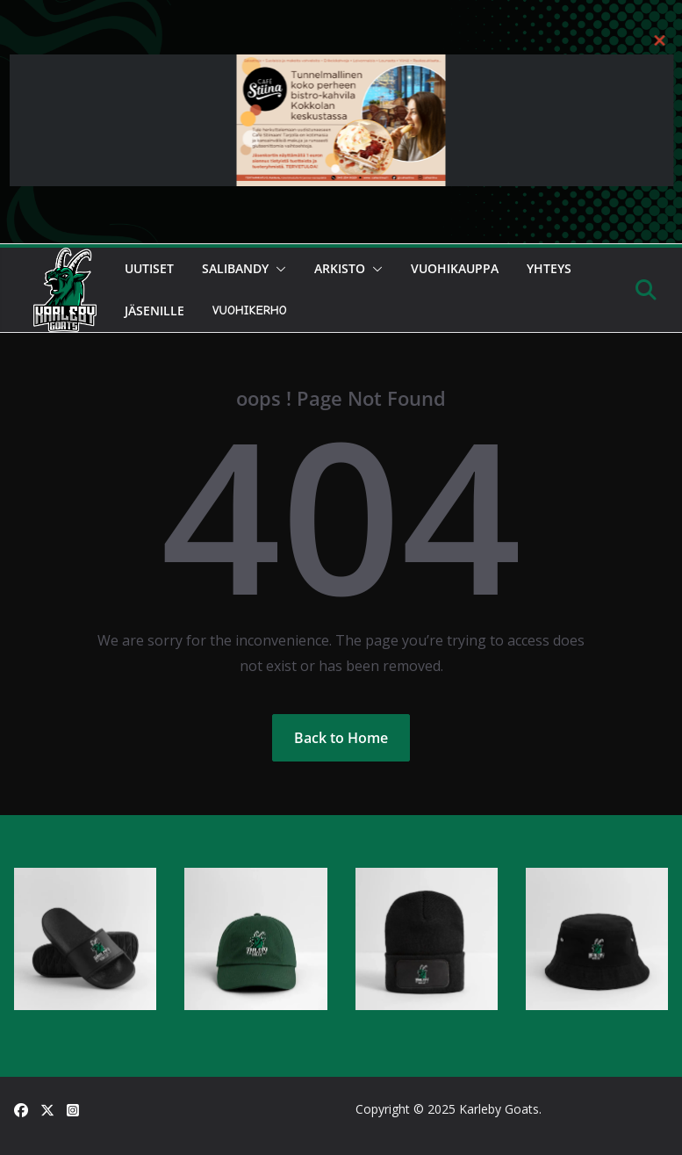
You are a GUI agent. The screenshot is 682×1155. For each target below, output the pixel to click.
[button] (277, 268)
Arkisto (339, 268)
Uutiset (149, 268)
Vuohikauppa (455, 268)
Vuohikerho (249, 310)
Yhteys (549, 268)
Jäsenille (154, 310)
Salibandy (235, 268)
